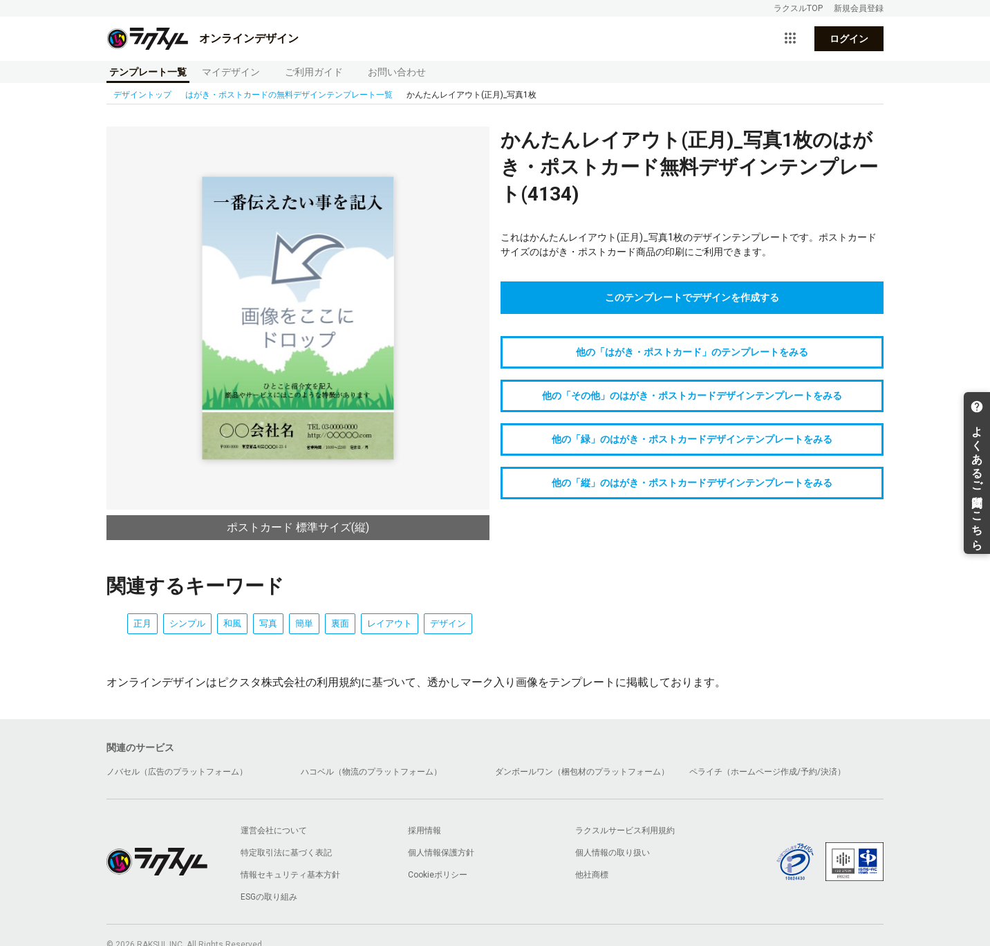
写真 (268, 623)
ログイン (849, 38)
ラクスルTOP (798, 8)
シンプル (187, 623)
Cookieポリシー (437, 875)
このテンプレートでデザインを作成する (692, 297)
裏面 (340, 623)
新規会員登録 (859, 8)
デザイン (448, 623)
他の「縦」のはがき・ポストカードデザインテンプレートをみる (692, 482)
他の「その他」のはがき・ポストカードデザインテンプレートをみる (692, 395)
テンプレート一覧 (148, 71)
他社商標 (591, 875)
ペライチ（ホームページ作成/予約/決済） (767, 772)
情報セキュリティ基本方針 (290, 875)
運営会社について (274, 830)
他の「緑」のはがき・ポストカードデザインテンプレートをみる (692, 439)
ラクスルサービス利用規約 (625, 830)
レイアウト (389, 623)
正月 (142, 623)
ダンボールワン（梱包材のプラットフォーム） (582, 772)
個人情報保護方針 (441, 852)
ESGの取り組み (269, 897)
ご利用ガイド (314, 71)
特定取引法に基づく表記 (286, 852)
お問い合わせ (397, 71)
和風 (232, 623)
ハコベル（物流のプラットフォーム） (371, 772)
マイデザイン (231, 71)
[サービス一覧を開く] (790, 38)
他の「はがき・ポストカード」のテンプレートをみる (692, 352)
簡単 (304, 623)
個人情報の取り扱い (612, 852)
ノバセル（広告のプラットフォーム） (177, 772)
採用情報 (424, 830)
